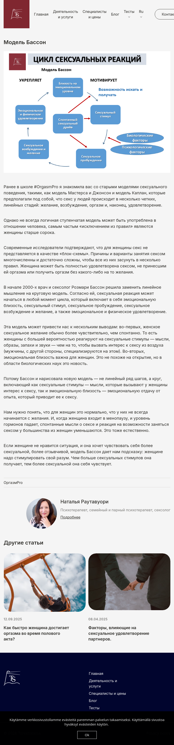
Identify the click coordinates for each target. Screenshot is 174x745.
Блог (115, 14)
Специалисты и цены (95, 14)
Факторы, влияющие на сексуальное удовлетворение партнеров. (118, 633)
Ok (87, 735)
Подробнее (70, 517)
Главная (41, 14)
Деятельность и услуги (65, 14)
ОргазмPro (13, 482)
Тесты (94, 708)
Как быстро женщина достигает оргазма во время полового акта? (36, 633)
